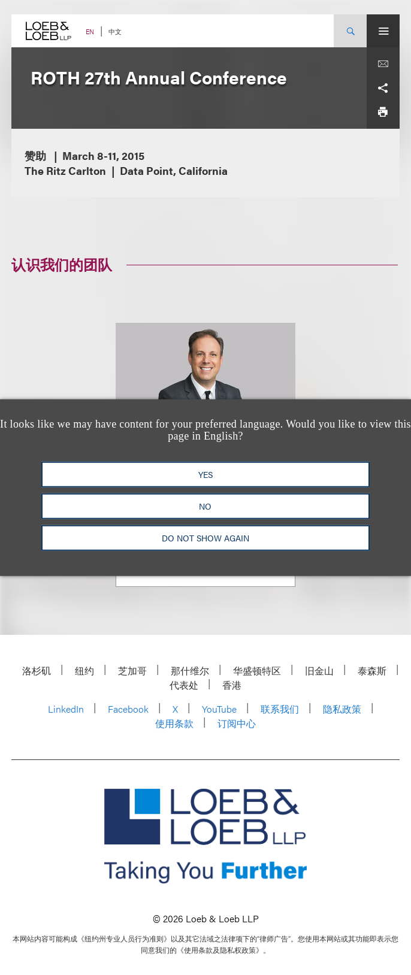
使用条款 (174, 723)
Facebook (128, 709)
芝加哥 (132, 670)
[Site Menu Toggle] (383, 30)
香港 (231, 685)
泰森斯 (372, 670)
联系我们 (280, 709)
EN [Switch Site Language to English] (90, 31)
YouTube (219, 709)
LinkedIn (66, 709)
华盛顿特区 (257, 670)
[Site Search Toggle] (350, 30)
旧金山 (319, 670)
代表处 (184, 685)
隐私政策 (342, 709)
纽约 (84, 670)
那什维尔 (190, 670)
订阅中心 (236, 723)
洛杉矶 (36, 670)
